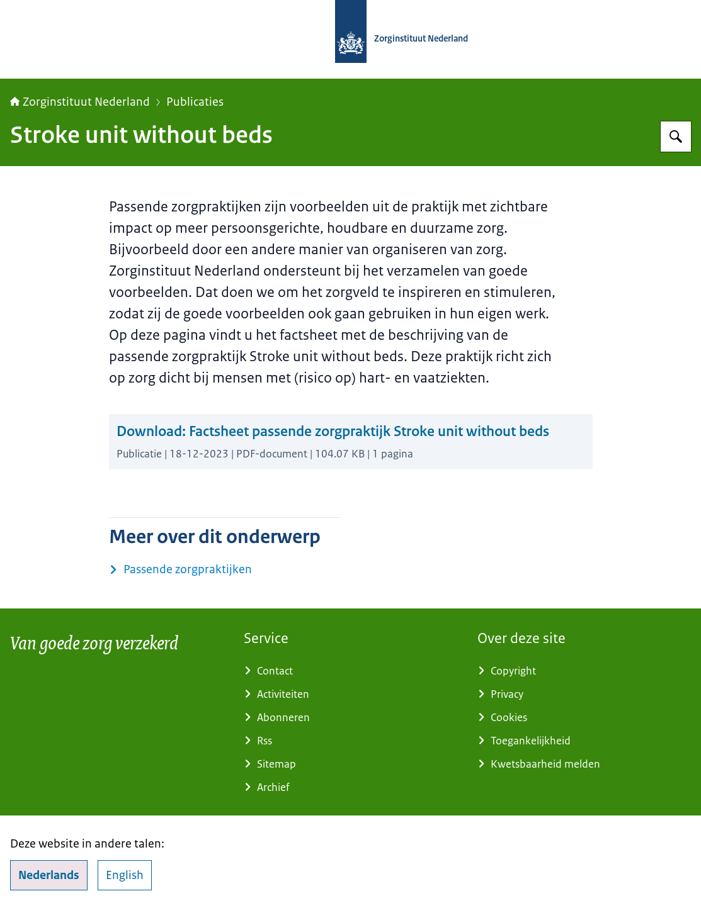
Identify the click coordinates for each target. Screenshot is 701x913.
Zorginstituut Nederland (80, 101)
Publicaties (195, 101)
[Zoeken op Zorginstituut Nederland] (676, 136)
